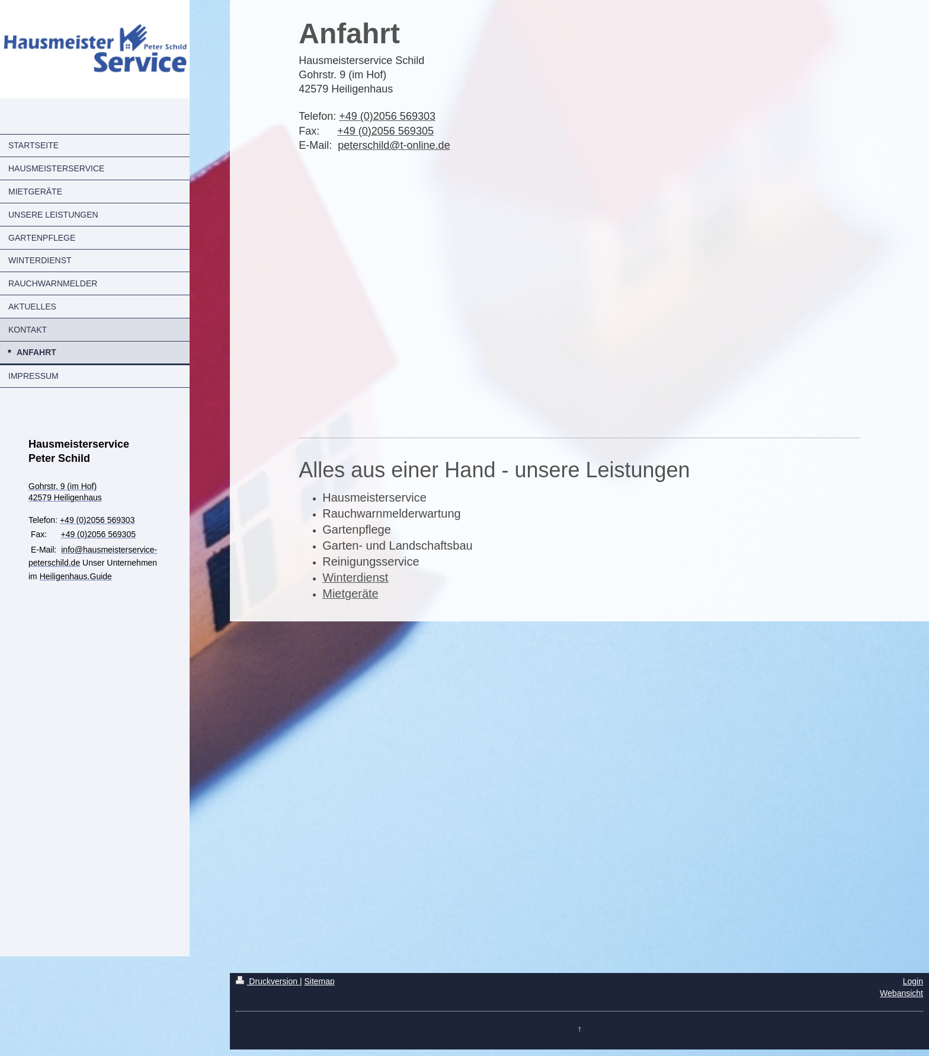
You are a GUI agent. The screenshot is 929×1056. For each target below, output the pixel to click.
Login (913, 981)
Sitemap (319, 981)
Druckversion (267, 981)
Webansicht (901, 993)
